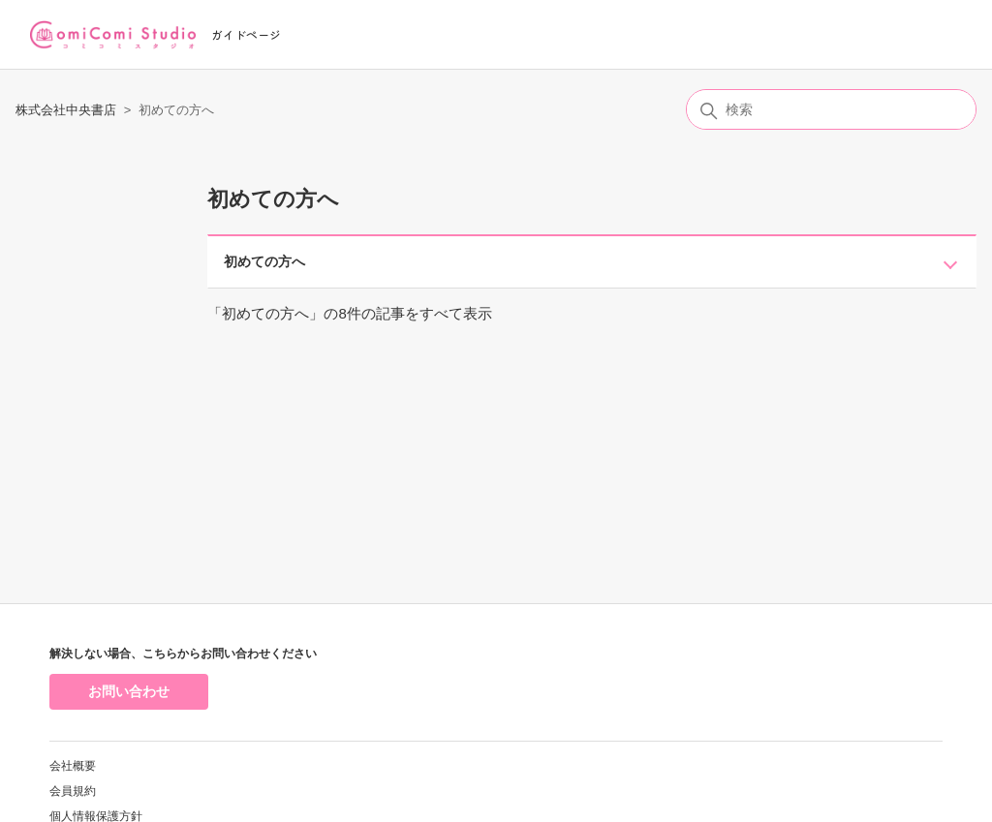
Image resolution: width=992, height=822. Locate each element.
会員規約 (72, 791)
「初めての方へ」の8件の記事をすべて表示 (349, 313)
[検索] (831, 109)
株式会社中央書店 (66, 110)
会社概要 (72, 766)
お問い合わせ (129, 691)
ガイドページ (246, 34)
